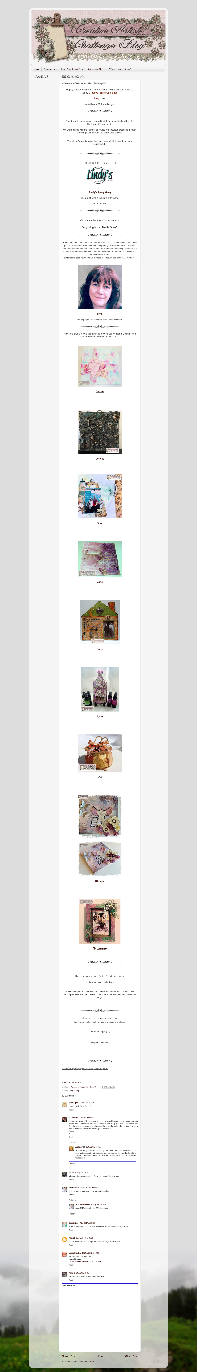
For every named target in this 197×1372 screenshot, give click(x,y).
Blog (96, 98)
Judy (100, 649)
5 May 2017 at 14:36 (87, 1103)
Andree (100, 391)
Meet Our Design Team (72, 69)
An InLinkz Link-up (71, 1082)
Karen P (72, 1238)
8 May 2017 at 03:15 (93, 1147)
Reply (71, 1110)
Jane (100, 582)
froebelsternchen (76, 1188)
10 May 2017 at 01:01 (84, 1238)
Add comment (69, 1286)
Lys (100, 776)
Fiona (100, 523)
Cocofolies (73, 1223)
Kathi (71, 1273)
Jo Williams (74, 1118)
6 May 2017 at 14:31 (99, 1205)
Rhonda (100, 881)
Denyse (99, 458)
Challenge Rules (96, 69)
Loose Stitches (75, 1253)
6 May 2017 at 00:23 (83, 1173)
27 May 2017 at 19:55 (82, 1273)
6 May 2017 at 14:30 (92, 1188)
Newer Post (69, 1356)
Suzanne (100, 948)
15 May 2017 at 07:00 (90, 1253)
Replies (74, 1142)
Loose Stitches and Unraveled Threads (85, 1261)
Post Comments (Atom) (83, 1362)
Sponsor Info (50, 69)
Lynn (100, 314)
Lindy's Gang (74, 1091)
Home (36, 69)
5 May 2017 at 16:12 (87, 1118)
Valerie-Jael (73, 1103)
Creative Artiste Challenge (103, 92)
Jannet (71, 1173)
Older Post (131, 1356)
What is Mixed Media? (120, 69)
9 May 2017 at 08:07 (86, 1223)
